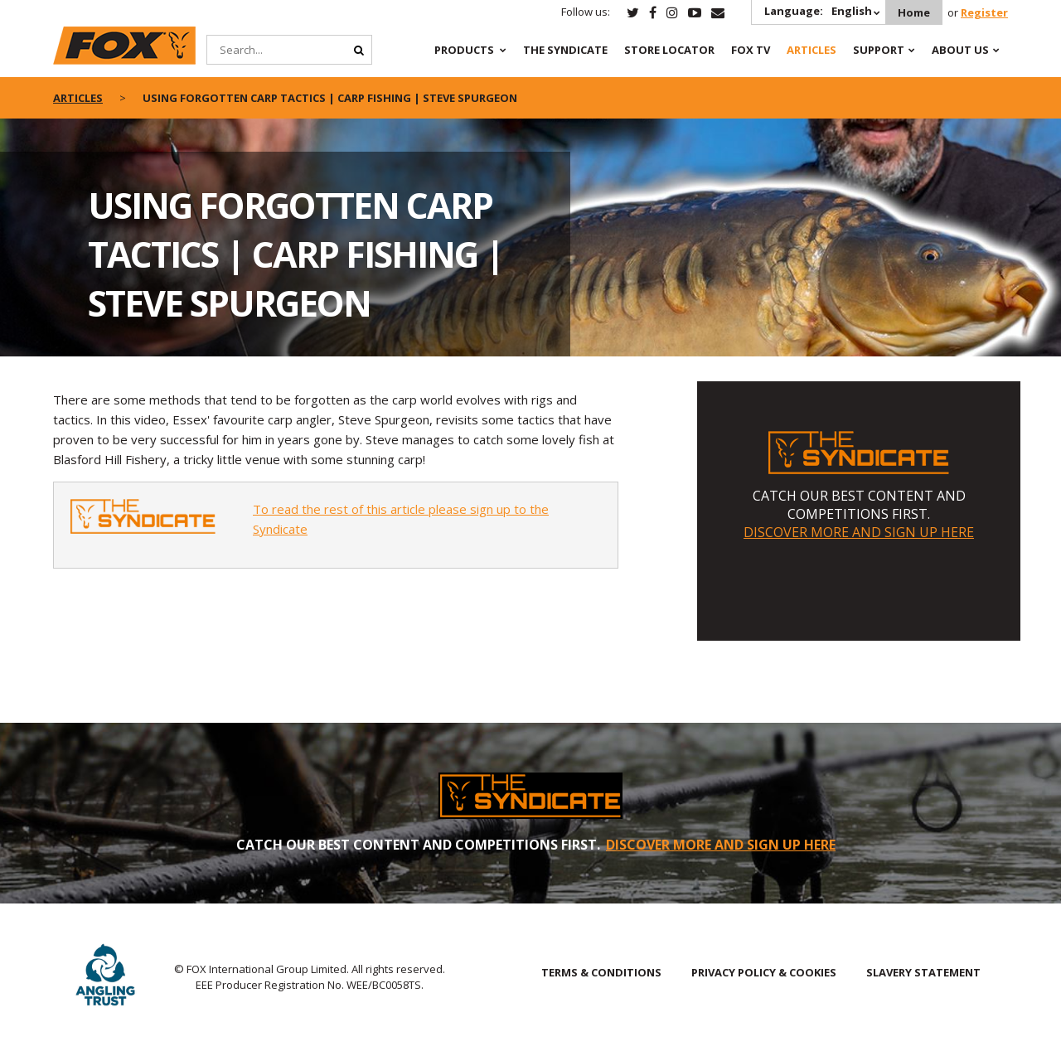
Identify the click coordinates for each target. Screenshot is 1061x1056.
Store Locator (669, 49)
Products (464, 49)
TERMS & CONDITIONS (601, 972)
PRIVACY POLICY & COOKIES (763, 972)
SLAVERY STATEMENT (923, 972)
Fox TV (750, 49)
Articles (811, 49)
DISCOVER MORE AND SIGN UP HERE (859, 532)
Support (878, 49)
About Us (960, 49)
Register (984, 12)
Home (914, 12)
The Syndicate (565, 49)
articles (78, 97)
